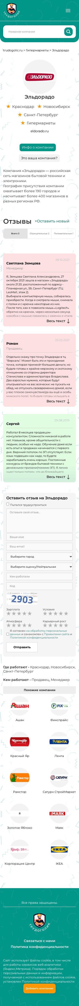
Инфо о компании (38, 147)
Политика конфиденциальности (39, 947)
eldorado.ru (40, 131)
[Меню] (68, 10)
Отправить (22, 647)
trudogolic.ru (13, 50)
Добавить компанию (39, 988)
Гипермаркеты (37, 50)
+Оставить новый (52, 221)
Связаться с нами (39, 941)
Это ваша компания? (39, 158)
